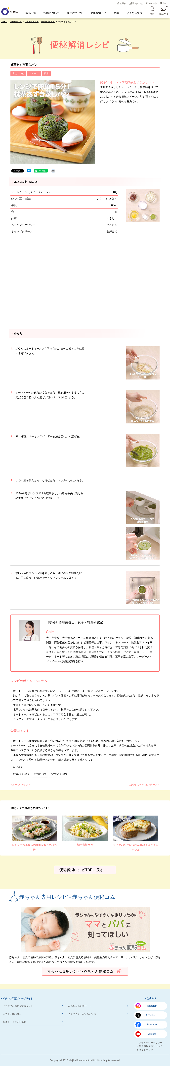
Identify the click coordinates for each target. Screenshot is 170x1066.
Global (163, 3)
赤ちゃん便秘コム (12, 1014)
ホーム (4, 21)
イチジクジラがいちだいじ (82, 1014)
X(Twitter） (152, 1015)
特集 (116, 13)
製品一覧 (30, 13)
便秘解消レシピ (48, 21)
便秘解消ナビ (98, 13)
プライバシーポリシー (150, 1042)
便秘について (75, 13)
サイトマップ (146, 1050)
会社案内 (122, 3)
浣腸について (51, 13)
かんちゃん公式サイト (79, 1006)
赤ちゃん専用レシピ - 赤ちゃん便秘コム (80, 971)
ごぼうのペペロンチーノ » (144, 784)
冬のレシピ (18, 73)
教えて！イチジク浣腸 (14, 1021)
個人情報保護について (150, 1046)
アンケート (151, 3)
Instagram (152, 1005)
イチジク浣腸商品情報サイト (18, 1006)
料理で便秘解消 (32, 21)
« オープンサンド (20, 784)
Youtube (152, 1034)
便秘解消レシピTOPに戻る (81, 870)
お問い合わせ (136, 3)
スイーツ (34, 73)
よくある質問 (134, 13)
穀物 (46, 73)
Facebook (152, 1024)
